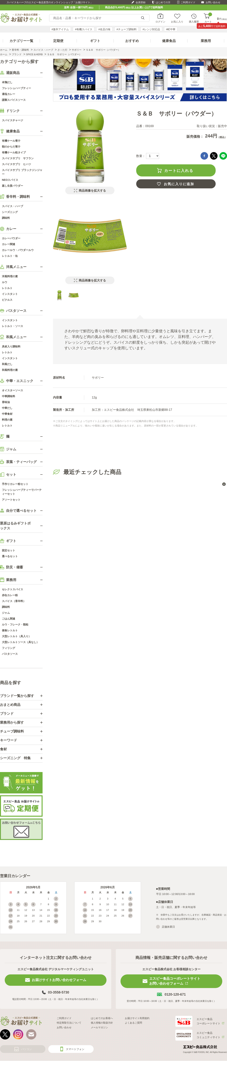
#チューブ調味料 (127, 29)
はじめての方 (163, 2)
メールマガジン (99, 1027)
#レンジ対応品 (151, 29)
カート (208, 18)
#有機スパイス (83, 29)
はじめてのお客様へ (102, 1018)
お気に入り (177, 21)
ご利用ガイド (188, 2)
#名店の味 (104, 29)
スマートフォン (75, 1049)
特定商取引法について (69, 1022)
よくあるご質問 (133, 1022)
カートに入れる (178, 171)
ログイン (160, 21)
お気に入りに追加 (179, 184)
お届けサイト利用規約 (137, 1018)
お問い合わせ (213, 2)
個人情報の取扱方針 (102, 1022)
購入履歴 (194, 21)
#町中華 (171, 29)
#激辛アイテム (60, 29)
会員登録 (140, 2)
